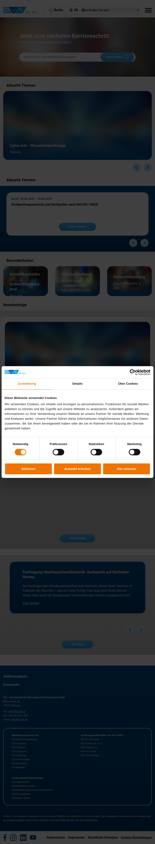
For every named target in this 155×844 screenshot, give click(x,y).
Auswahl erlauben (77, 468)
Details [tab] (77, 383)
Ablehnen (28, 468)
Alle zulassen (126, 468)
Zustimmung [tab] (27, 383)
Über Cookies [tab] (128, 383)
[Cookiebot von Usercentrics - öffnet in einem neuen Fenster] (132, 372)
